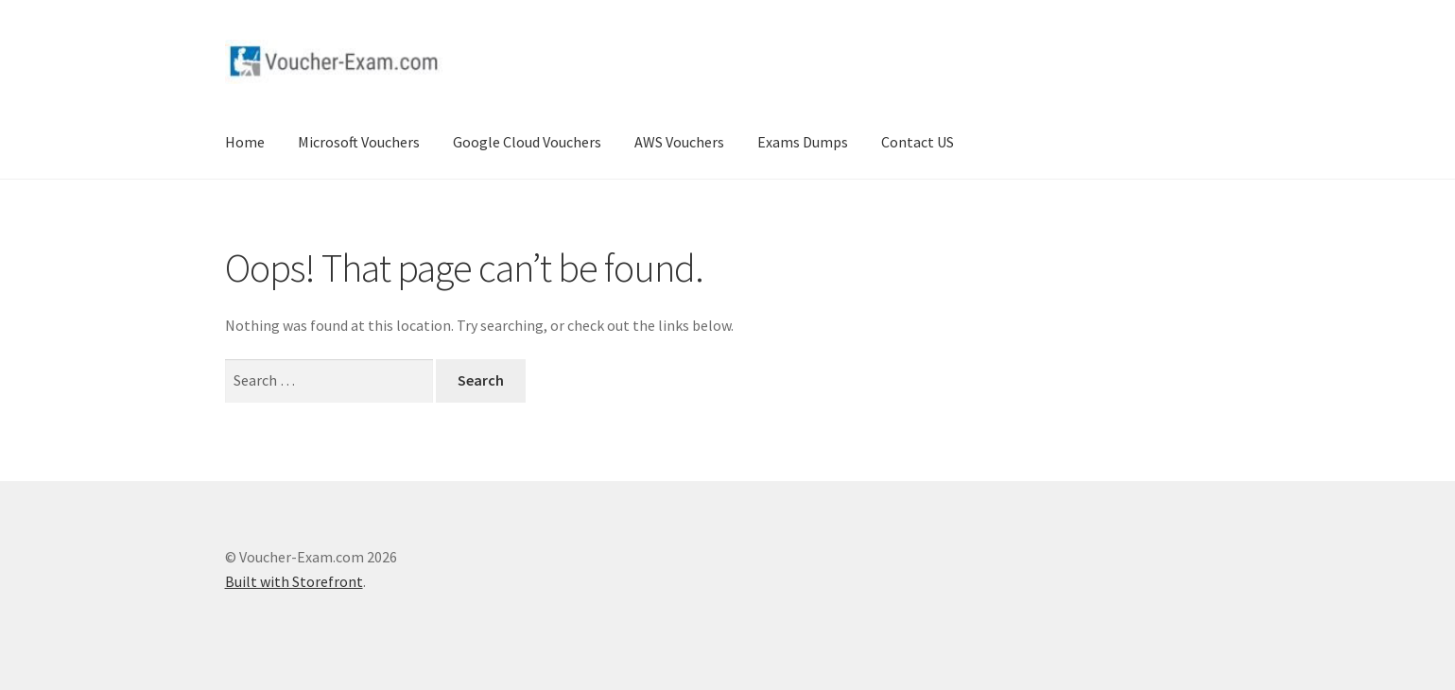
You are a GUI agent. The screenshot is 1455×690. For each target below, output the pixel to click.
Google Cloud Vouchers (527, 141)
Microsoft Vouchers (359, 141)
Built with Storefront (294, 581)
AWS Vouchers (679, 141)
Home (245, 141)
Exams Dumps (802, 141)
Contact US (917, 141)
